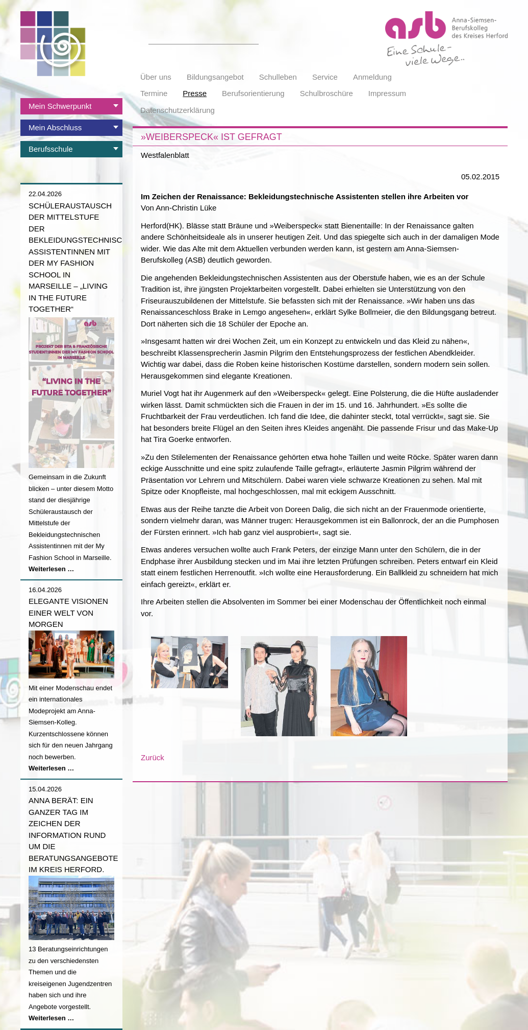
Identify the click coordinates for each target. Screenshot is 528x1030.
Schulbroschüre (326, 93)
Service (325, 77)
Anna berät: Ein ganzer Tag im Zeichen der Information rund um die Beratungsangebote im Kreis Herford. (73, 835)
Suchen (253, 38)
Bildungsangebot (215, 77)
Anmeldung (372, 77)
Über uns (155, 77)
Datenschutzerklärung (177, 110)
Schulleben (278, 77)
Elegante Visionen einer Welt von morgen (68, 612)
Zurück (152, 757)
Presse (195, 93)
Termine (153, 93)
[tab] (71, 106)
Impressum (387, 93)
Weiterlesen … (51, 569)
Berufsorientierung (253, 93)
